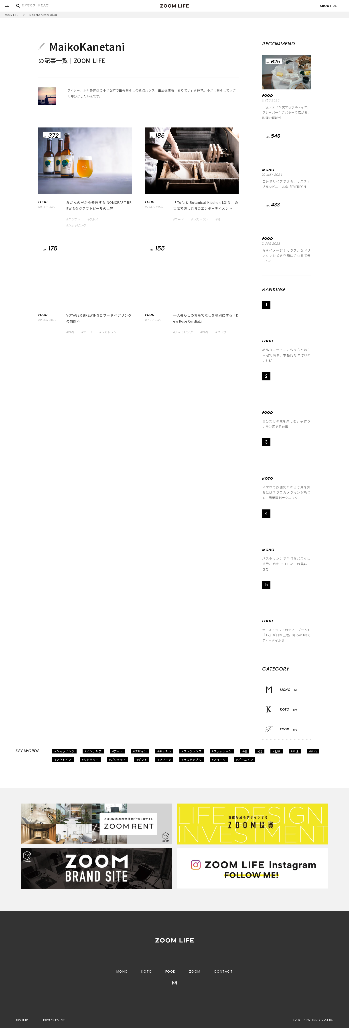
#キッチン (164, 751)
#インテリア (93, 751)
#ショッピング (76, 225)
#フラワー (222, 332)
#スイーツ (219, 759)
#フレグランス (191, 751)
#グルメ (92, 219)
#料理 (295, 751)
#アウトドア (63, 759)
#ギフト (141, 759)
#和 (217, 219)
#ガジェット (117, 759)
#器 (260, 751)
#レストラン (199, 219)
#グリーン (164, 759)
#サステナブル (191, 759)
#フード (178, 219)
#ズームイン (244, 759)
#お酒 (70, 332)
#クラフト (73, 219)
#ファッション (222, 751)
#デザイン (140, 751)
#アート (117, 751)
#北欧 (276, 751)
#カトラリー (90, 759)
